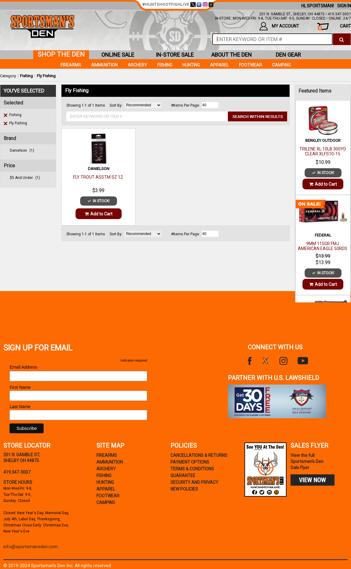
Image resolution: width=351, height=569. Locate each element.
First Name (20, 387)
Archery (137, 65)
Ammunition (104, 65)
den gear (288, 54)
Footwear (250, 65)
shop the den (61, 54)
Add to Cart (98, 213)
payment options (189, 462)
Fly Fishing (46, 76)
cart (334, 27)
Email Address (25, 367)
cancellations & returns (198, 455)
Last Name (20, 406)
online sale (117, 54)
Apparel (219, 65)
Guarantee (182, 475)
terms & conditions (192, 468)
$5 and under (25, 178)
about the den (231, 54)
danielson (22, 150)
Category (8, 76)
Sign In (344, 5)
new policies (184, 489)
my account (279, 26)
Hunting (191, 65)
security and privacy (194, 482)
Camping (281, 65)
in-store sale (175, 54)
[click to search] (342, 39)
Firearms (70, 65)
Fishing (26, 76)
